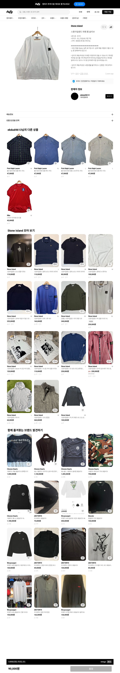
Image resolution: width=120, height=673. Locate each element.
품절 (91, 668)
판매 (88, 12)
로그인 (97, 12)
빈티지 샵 (75, 18)
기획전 (85, 18)
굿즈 (43, 18)
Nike (8, 215)
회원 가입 (107, 12)
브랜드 (53, 18)
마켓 (80, 12)
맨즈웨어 (10, 18)
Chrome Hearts (12, 469)
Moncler (91, 516)
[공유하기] (111, 27)
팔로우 (109, 96)
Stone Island (77, 26)
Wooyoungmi (65, 516)
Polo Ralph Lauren (13, 168)
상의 (77, 74)
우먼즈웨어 (22, 18)
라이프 (34, 18)
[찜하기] (104, 27)
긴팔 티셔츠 (84, 74)
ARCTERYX (38, 516)
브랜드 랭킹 (64, 18)
